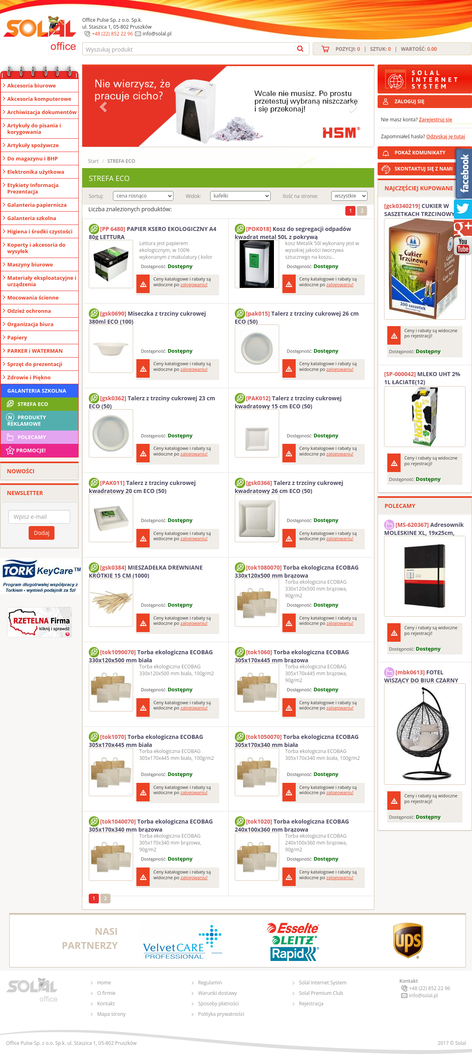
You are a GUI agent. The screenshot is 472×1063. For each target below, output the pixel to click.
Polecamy (25, 437)
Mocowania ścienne (32, 297)
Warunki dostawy (217, 993)
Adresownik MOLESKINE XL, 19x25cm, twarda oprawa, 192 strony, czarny (424, 528)
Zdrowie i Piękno (29, 377)
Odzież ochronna (29, 310)
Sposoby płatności (218, 1003)
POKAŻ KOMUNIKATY (432, 151)
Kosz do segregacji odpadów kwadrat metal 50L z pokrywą (293, 232)
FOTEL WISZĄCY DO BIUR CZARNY (421, 675)
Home (104, 982)
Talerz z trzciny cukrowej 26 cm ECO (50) (297, 316)
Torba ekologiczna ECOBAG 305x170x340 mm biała (297, 740)
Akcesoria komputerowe (39, 98)
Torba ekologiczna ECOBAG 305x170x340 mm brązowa (151, 824)
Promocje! (25, 450)
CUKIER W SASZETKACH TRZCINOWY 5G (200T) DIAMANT (424, 210)
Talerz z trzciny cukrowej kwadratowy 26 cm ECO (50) (289, 486)
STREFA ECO (26, 404)
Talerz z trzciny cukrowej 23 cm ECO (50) (152, 401)
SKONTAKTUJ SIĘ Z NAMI (424, 168)
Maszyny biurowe (30, 264)
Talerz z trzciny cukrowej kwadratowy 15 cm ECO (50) (288, 401)
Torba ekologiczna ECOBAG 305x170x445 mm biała (146, 740)
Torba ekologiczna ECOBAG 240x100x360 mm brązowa (292, 824)
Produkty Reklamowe (25, 419)
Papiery (17, 337)
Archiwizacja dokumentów (42, 112)
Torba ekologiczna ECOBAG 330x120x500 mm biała (151, 655)
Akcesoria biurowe (31, 85)
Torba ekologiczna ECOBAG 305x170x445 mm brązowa (292, 655)
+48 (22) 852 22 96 (112, 33)
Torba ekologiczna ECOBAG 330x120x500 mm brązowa (297, 570)
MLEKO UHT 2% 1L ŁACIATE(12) (422, 378)
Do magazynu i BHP (32, 158)
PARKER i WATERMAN (35, 350)
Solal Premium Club (321, 993)
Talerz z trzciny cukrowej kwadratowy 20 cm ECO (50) (142, 486)
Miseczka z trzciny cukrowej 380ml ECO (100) (147, 316)
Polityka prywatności (221, 1014)
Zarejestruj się (435, 119)
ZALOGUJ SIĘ (409, 101)
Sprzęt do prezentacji (34, 364)
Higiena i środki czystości (40, 231)
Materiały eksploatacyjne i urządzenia (41, 281)
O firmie (106, 993)
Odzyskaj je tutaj (445, 136)
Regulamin (210, 982)
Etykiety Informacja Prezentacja (32, 188)
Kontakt (106, 1003)
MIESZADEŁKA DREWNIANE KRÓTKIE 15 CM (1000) (146, 570)
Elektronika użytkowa (35, 171)
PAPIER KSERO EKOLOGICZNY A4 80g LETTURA (152, 232)
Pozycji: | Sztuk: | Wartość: (386, 49)
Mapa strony (111, 1014)
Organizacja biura (30, 324)
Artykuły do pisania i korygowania (34, 128)
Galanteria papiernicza (37, 204)
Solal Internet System (323, 982)
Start (93, 161)
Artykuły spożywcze (33, 145)
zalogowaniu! (193, 284)
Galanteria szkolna (31, 218)
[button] (104, 106)
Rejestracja (311, 1003)
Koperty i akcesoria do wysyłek (36, 248)
